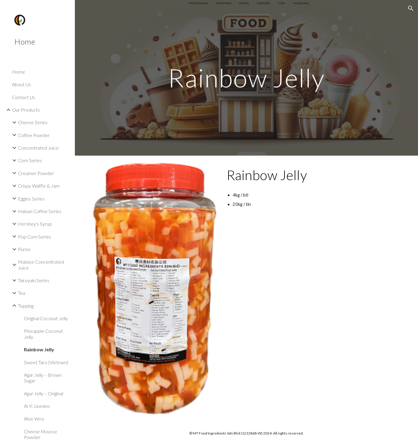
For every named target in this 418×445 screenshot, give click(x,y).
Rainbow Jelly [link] (39, 349)
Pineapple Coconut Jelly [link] (43, 333)
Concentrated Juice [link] (38, 148)
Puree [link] (24, 249)
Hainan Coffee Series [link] (39, 211)
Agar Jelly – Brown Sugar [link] (43, 377)
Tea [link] (21, 293)
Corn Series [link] (30, 160)
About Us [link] (21, 84)
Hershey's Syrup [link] (35, 224)
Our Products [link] (26, 110)
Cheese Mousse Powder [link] (40, 434)
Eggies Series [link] (31, 198)
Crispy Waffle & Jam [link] (39, 186)
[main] (246, 78)
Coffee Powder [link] (34, 135)
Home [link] (18, 72)
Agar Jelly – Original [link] (43, 393)
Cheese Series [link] (33, 122)
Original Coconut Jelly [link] (46, 318)
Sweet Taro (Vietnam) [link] (46, 362)
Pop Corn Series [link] (34, 236)
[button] (411, 8)
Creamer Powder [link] (36, 173)
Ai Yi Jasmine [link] (37, 406)
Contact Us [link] (23, 97)
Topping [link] (26, 306)
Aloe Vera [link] (34, 418)
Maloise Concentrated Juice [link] (41, 264)
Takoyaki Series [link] (33, 280)
